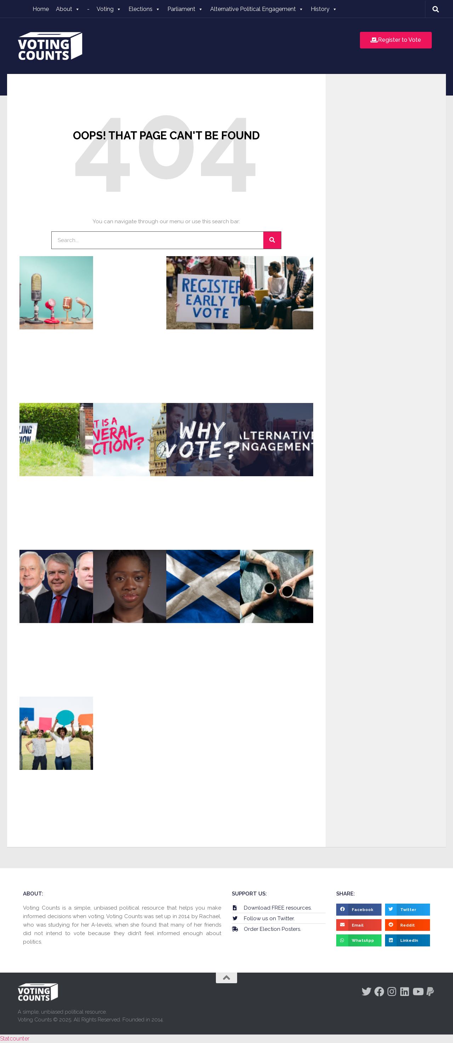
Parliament (185, 9)
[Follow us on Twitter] (367, 992)
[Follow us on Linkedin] (405, 992)
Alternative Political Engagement (257, 9)
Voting (109, 9)
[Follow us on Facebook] (379, 992)
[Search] (272, 240)
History (324, 9)
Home (41, 9)
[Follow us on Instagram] (392, 992)
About (68, 9)
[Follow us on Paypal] (430, 992)
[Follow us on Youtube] (418, 992)
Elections (144, 9)
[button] (359, 910)
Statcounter (14, 1038)
